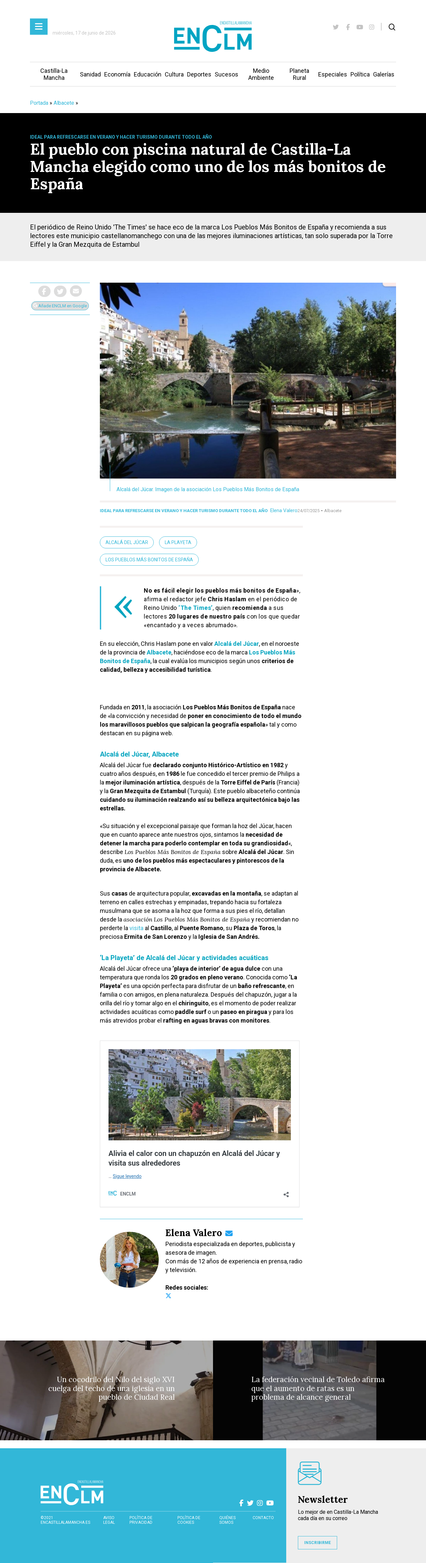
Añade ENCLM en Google (60, 305)
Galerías (383, 74)
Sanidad (90, 74)
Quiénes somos (227, 1520)
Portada (39, 103)
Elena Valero (284, 510)
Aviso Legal (109, 1520)
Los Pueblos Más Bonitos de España (149, 559)
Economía (117, 74)
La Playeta (178, 542)
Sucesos (226, 74)
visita (136, 927)
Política (360, 74)
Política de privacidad (140, 1520)
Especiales (332, 74)
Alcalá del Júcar (127, 542)
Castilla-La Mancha (54, 74)
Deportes (199, 74)
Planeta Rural (299, 74)
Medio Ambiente (261, 74)
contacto (263, 1517)
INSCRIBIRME (317, 1542)
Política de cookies (188, 1520)
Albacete (64, 103)
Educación (147, 74)
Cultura (174, 74)
